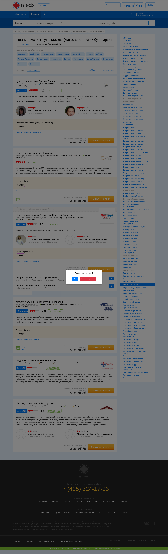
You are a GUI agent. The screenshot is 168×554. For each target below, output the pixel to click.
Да (75, 279)
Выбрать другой (87, 279)
